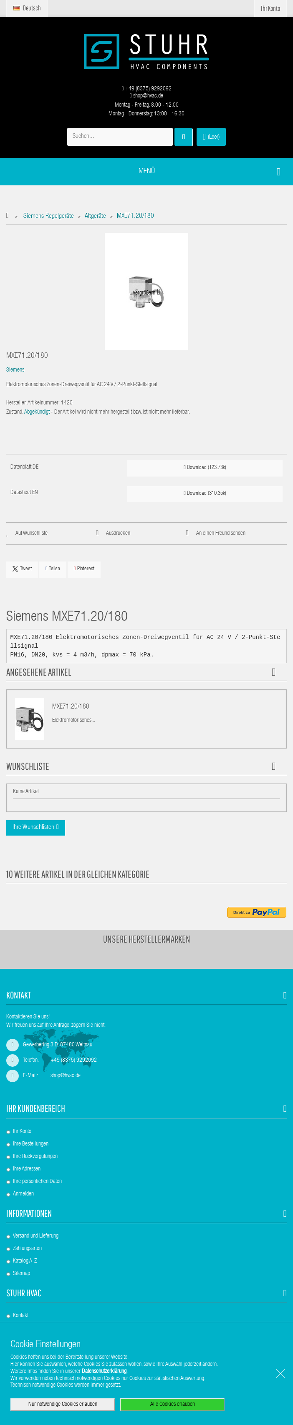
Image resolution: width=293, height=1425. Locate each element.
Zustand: (14, 412)
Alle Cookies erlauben (172, 1405)
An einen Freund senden (220, 534)
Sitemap (21, 1274)
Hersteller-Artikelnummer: (33, 403)
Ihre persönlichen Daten (37, 1182)
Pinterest (84, 569)
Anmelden (23, 1194)
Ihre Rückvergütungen (35, 1157)
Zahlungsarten (27, 1249)
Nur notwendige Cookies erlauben (62, 1405)
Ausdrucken (118, 534)
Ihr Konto (22, 1132)
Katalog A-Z (25, 1261)
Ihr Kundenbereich (35, 1108)
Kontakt (20, 1316)
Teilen (52, 569)
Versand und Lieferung (35, 1236)
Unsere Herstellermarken (146, 939)
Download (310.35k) (205, 493)
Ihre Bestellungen (30, 1144)
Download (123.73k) (205, 467)
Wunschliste (27, 766)
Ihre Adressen (26, 1169)
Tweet (22, 569)
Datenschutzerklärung (104, 1372)
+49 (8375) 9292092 (146, 89)
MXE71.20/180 (70, 707)
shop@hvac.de (146, 96)
